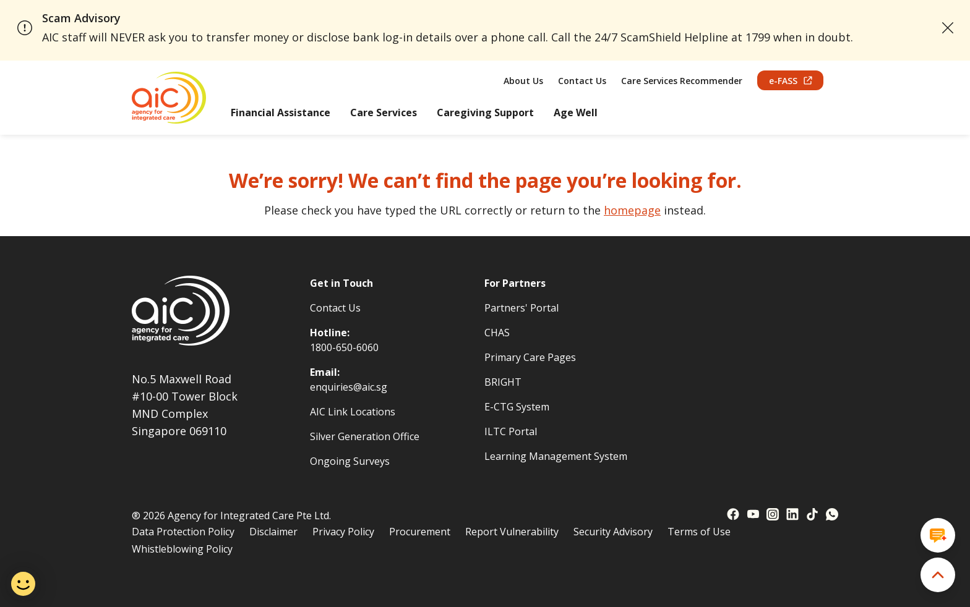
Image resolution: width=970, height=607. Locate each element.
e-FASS (790, 81)
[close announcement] (948, 27)
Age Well (576, 112)
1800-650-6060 (344, 347)
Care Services (383, 112)
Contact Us (582, 81)
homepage (632, 210)
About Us (523, 81)
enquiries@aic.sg (348, 387)
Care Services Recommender (681, 81)
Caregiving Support (485, 112)
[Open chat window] (938, 535)
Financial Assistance (280, 112)
